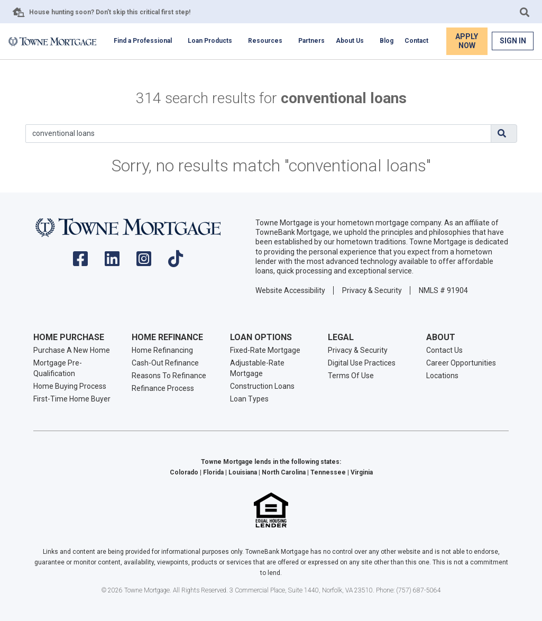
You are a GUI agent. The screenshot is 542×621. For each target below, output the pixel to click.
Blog (386, 40)
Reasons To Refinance (169, 375)
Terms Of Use (351, 375)
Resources (265, 40)
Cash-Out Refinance (165, 363)
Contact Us (444, 350)
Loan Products (210, 40)
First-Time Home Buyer (72, 399)
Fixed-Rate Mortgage (265, 350)
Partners (311, 40)
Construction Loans (262, 386)
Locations (442, 375)
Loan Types (249, 399)
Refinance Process (163, 388)
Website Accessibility (290, 290)
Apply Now (466, 41)
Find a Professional (143, 40)
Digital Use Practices (362, 363)
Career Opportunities (461, 363)
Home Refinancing (162, 350)
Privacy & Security (372, 290)
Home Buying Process (69, 386)
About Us (350, 40)
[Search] (258, 133)
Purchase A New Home (71, 350)
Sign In (513, 40)
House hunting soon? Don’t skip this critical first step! (109, 12)
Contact (416, 40)
